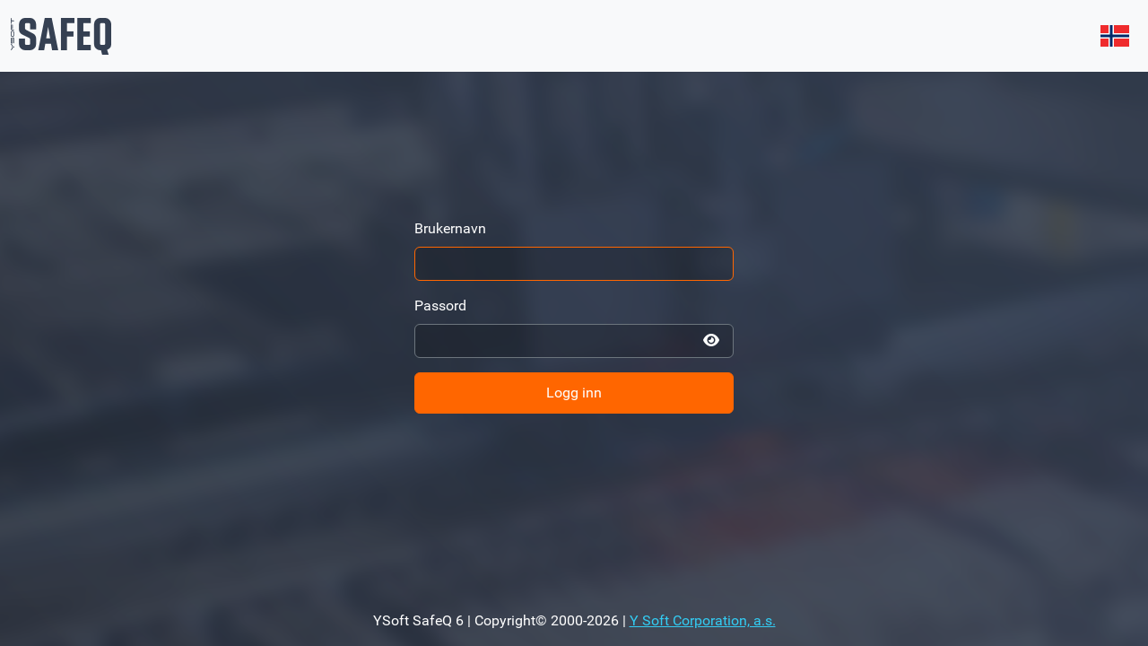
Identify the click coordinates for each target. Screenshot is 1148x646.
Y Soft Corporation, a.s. (703, 620)
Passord (440, 305)
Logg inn (574, 392)
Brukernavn (450, 228)
